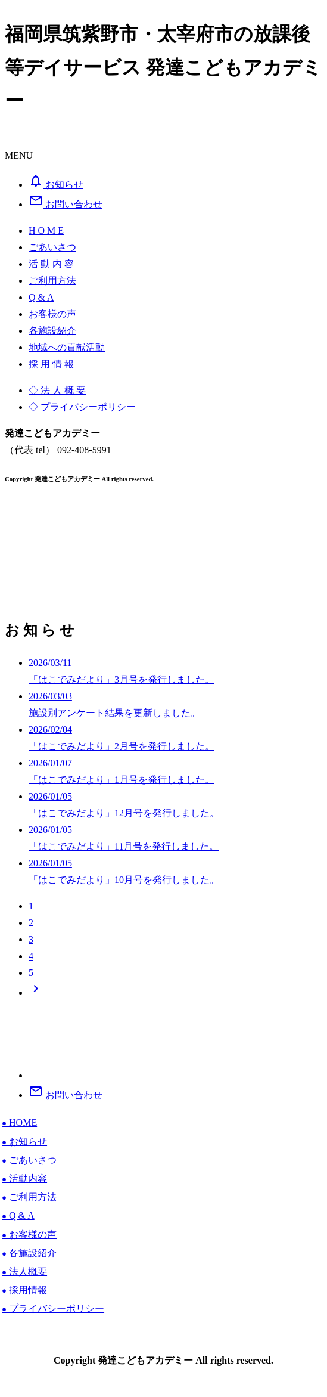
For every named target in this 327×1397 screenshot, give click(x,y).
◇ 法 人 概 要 (57, 390)
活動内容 (24, 1178)
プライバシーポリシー (53, 1308)
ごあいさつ (29, 1160)
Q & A (18, 1215)
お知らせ (24, 1141)
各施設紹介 (29, 1253)
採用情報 (24, 1290)
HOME (19, 1122)
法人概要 (24, 1271)
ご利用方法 (29, 1197)
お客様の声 (29, 1234)
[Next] (36, 992)
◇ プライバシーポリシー (82, 407)
